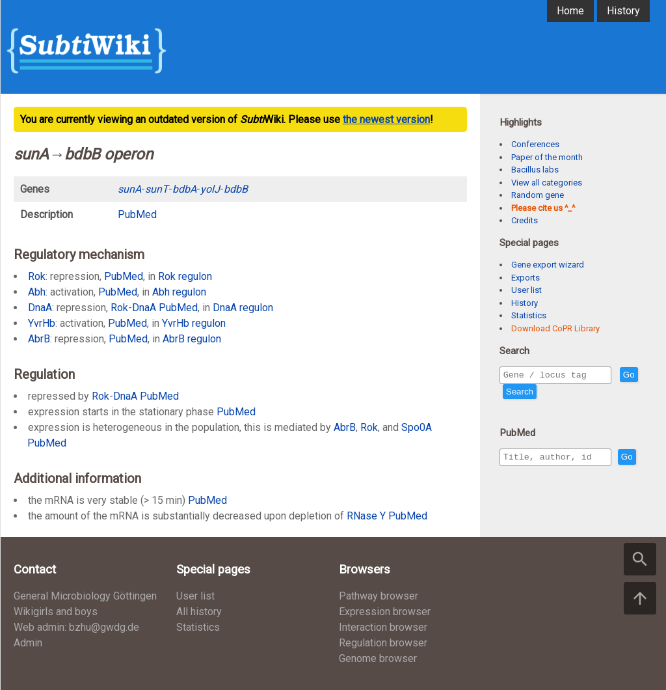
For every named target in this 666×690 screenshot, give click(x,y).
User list (526, 290)
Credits (524, 220)
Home (570, 11)
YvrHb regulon (194, 323)
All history (199, 611)
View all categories (546, 182)
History (623, 11)
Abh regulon (179, 292)
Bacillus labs (535, 169)
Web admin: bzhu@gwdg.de (76, 627)
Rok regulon (185, 276)
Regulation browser (383, 643)
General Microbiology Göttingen (85, 596)
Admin (28, 643)
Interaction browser (383, 627)
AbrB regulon (192, 339)
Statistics (528, 315)
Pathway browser (378, 596)
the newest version (386, 119)
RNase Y (366, 516)
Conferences (535, 144)
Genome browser (378, 658)
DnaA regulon (243, 307)
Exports (525, 278)
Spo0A (416, 427)
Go (512, 393)
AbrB (39, 339)
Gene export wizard (547, 264)
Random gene (537, 195)
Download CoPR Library (555, 328)
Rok (37, 276)
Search (543, 393)
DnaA (40, 307)
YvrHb (41, 323)
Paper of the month (547, 157)
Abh (37, 292)
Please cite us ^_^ (543, 208)
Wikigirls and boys (56, 611)
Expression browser (385, 611)
